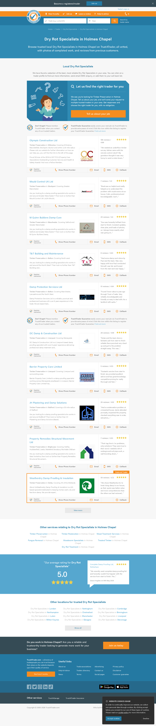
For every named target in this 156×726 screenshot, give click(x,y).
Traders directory (83, 684)
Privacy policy (118, 680)
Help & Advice (64, 684)
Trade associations (84, 680)
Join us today (116, 657)
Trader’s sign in (123, 9)
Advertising (99, 680)
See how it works (41, 688)
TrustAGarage (54, 713)
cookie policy (124, 712)
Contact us (99, 684)
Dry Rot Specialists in (43, 620)
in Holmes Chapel (43, 552)
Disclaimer (117, 684)
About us (62, 680)
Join (95, 3)
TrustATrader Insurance (75, 713)
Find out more (100, 135)
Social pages (100, 687)
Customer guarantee (121, 687)
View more (78, 522)
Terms (79, 687)
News (60, 687)
